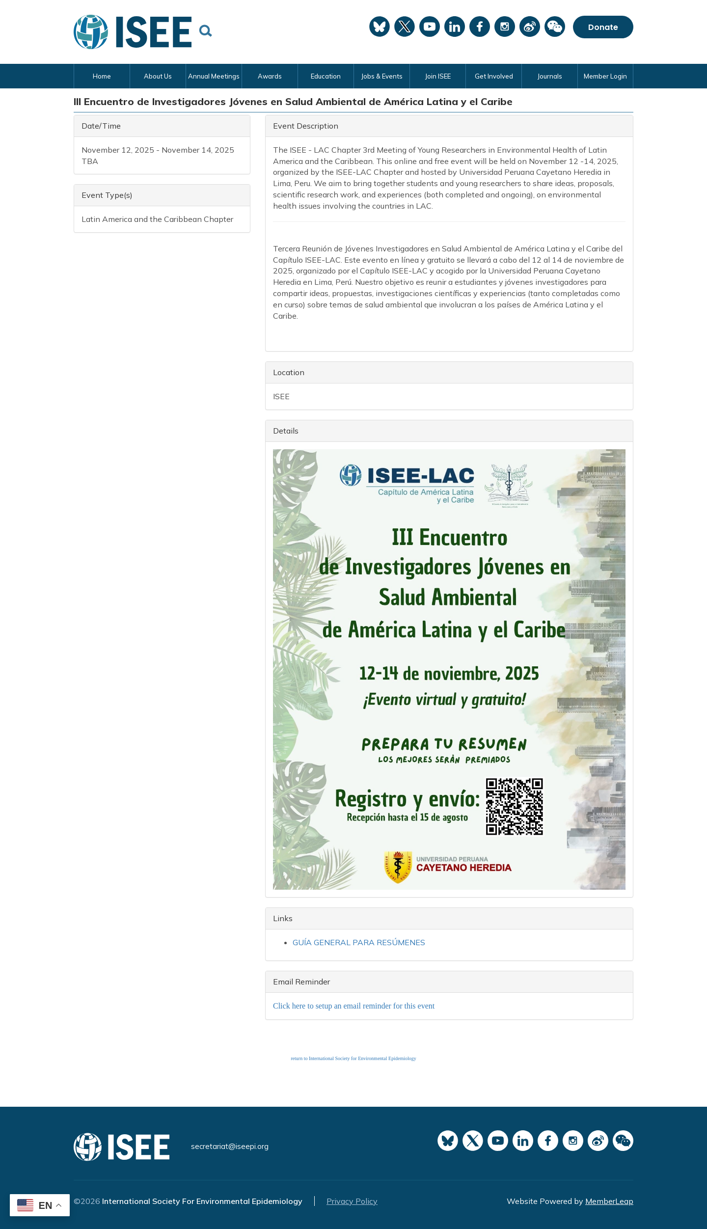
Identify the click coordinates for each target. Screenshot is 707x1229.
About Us (158, 76)
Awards (270, 76)
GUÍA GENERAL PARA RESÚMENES (359, 942)
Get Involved (494, 76)
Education (326, 76)
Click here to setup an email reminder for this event (354, 1006)
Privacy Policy (352, 1201)
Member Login (605, 76)
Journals (549, 76)
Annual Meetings (214, 76)
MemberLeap (609, 1201)
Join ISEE (438, 76)
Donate (603, 27)
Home (102, 76)
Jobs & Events (382, 76)
